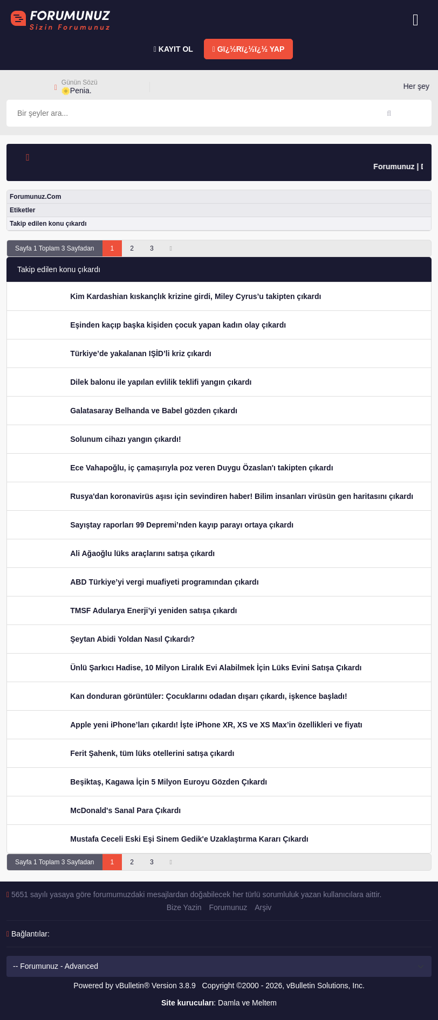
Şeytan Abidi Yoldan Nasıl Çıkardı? (132, 639)
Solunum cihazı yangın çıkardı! (125, 439)
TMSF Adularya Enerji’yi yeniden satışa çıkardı (153, 610)
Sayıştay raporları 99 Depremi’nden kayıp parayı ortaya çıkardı (181, 525)
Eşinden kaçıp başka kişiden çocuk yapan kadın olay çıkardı (178, 325)
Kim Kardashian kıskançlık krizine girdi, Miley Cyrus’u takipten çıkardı (195, 296)
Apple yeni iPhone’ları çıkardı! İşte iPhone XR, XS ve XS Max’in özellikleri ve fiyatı (216, 724)
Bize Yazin (184, 907)
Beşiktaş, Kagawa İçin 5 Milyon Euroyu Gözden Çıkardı (168, 782)
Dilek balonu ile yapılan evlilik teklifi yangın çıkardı (160, 382)
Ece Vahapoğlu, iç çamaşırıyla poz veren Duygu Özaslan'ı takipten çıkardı (201, 467)
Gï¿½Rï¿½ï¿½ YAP (249, 49)
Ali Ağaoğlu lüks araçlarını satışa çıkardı (142, 553)
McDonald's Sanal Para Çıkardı (125, 810)
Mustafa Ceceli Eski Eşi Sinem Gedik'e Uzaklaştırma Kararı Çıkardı (189, 839)
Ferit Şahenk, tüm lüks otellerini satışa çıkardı (152, 753)
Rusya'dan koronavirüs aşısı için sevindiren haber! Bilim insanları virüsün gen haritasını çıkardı (241, 496)
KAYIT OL (173, 49)
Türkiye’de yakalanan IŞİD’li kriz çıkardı (140, 353)
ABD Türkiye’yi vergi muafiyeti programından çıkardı (164, 582)
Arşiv (263, 907)
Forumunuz (228, 907)
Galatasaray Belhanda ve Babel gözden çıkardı (153, 410)
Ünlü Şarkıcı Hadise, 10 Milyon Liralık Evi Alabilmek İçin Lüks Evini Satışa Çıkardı (215, 667)
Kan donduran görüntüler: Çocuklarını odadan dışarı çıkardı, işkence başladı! (208, 696)
